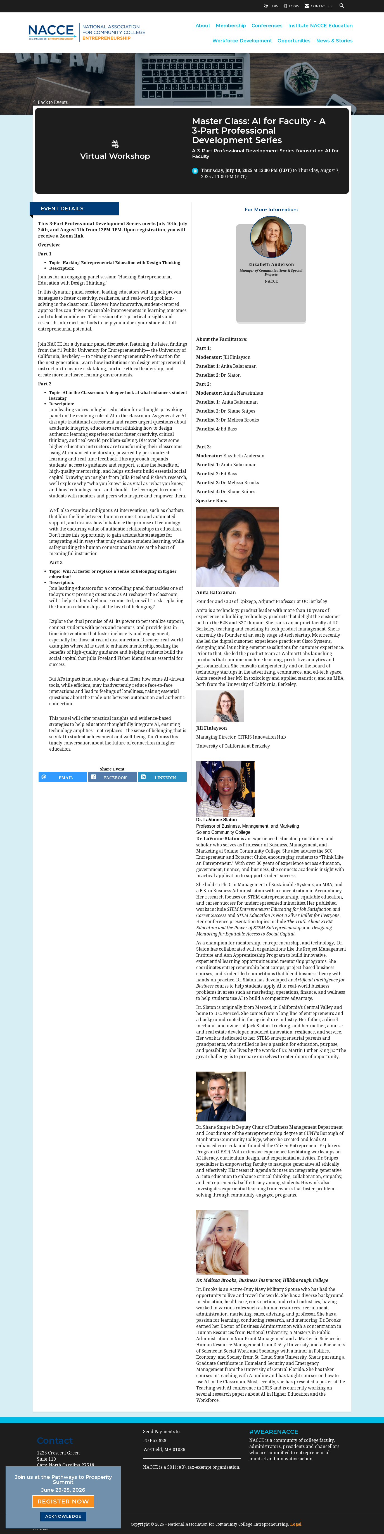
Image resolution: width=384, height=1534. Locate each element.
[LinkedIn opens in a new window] (162, 779)
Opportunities (294, 40)
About (203, 25)
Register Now (63, 1501)
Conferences (267, 25)
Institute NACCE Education (320, 25)
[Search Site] (342, 6)
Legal (296, 1524)
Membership (231, 25)
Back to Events (50, 102)
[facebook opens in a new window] (112, 779)
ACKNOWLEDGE (63, 1516)
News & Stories (334, 40)
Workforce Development (242, 40)
